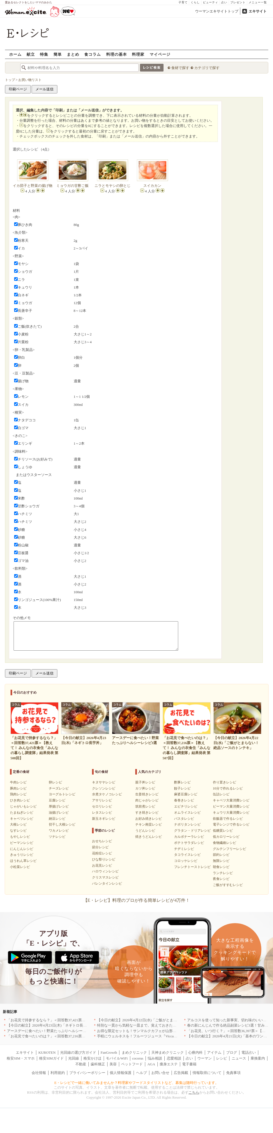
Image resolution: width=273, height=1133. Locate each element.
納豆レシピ (57, 819)
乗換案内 (258, 1058)
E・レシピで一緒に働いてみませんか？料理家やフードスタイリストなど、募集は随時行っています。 (136, 1083)
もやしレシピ (20, 837)
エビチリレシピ (185, 806)
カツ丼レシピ (145, 788)
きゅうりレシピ (21, 855)
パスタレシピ (184, 819)
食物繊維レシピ (224, 843)
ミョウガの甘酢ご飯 (72, 186)
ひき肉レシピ (20, 800)
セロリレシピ (102, 806)
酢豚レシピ (182, 782)
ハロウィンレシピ (105, 871)
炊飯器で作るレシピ (228, 819)
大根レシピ (18, 824)
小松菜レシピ (20, 867)
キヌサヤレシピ (103, 782)
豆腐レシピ (57, 800)
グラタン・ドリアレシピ (192, 830)
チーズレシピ (59, 788)
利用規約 (57, 1073)
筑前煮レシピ (145, 806)
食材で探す (180, 68)
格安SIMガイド (51, 1058)
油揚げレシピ (59, 812)
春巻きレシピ (184, 800)
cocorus (137, 1058)
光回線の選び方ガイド (78, 1052)
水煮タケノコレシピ (107, 794)
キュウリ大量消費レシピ (231, 812)
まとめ (73, 54)
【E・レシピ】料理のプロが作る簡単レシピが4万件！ (136, 900)
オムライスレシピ (187, 812)
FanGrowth (109, 1052)
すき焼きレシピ (147, 812)
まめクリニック (134, 1052)
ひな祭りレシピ (103, 859)
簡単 (57, 54)
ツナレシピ (57, 837)
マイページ (160, 54)
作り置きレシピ (224, 782)
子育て (183, 2)
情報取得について (207, 1073)
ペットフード (132, 1064)
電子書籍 (189, 1064)
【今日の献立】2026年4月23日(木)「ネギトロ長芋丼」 (50, 1025)
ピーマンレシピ (21, 843)
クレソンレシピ (103, 788)
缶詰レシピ (221, 794)
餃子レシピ (182, 788)
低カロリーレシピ (226, 837)
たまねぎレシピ (21, 812)
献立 (31, 54)
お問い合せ (160, 1073)
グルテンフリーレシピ (229, 849)
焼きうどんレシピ (148, 837)
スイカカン (152, 186)
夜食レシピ (221, 879)
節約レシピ (221, 855)
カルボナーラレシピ (189, 837)
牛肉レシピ (18, 782)
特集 (44, 54)
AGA (151, 1064)
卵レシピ (55, 782)
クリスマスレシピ (105, 877)
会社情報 (39, 1073)
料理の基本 (116, 54)
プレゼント (238, 2)
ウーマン (204, 1058)
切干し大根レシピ (62, 824)
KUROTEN (46, 1052)
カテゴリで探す (207, 68)
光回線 (73, 1058)
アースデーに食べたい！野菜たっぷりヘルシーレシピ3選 (53, 1031)
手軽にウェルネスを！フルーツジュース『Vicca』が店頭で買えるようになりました (164, 1036)
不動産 (80, 1064)
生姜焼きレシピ (147, 794)
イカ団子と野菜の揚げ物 (32, 186)
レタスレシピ (102, 812)
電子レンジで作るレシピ (231, 824)
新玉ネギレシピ (103, 819)
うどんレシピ (145, 830)
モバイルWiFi (116, 1058)
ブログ (231, 1052)
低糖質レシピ (223, 830)
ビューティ (210, 2)
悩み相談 (155, 1058)
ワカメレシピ (59, 830)
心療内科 (195, 1052)
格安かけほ (92, 1058)
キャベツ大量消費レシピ (231, 800)
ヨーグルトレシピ (62, 794)
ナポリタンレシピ (187, 824)
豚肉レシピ (18, 788)
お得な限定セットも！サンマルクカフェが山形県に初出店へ (145, 1031)
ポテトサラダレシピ (189, 843)
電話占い (248, 1052)
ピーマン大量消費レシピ (231, 806)
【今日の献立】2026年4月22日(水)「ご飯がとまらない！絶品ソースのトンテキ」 (162, 1020)
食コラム (92, 54)
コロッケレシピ (185, 861)
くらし (195, 2)
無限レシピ (221, 861)
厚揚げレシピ (59, 806)
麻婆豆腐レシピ (185, 794)
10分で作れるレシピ (228, 788)
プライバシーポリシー (87, 1073)
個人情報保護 (120, 1073)
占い (224, 2)
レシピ (221, 1058)
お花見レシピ (102, 865)
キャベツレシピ (21, 819)
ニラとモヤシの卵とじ (113, 186)
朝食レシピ (221, 867)
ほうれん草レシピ (23, 861)
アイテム (214, 1052)
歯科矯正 (98, 1064)
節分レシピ (100, 847)
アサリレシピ (102, 800)
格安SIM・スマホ (21, 1058)
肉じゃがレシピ (147, 800)
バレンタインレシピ (107, 883)
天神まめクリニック (167, 1052)
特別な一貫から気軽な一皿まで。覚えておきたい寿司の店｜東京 (149, 1025)
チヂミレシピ (184, 849)
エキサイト (258, 11)
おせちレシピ (102, 841)
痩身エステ (169, 1064)
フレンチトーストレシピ (192, 867)
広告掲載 (181, 1073)
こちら (193, 1092)
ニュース (239, 1058)
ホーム (15, 54)
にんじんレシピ (21, 849)
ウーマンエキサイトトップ (216, 11)
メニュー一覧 (258, 2)
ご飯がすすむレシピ (228, 885)
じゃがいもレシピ (23, 806)
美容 (113, 1064)
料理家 (138, 54)
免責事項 (233, 1073)
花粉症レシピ (102, 853)
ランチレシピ (223, 873)
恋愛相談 (174, 1058)
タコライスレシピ (187, 855)
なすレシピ (18, 830)
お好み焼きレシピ (148, 819)
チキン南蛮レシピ (148, 824)
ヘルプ (141, 1073)
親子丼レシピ (145, 782)
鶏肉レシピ (18, 794)
